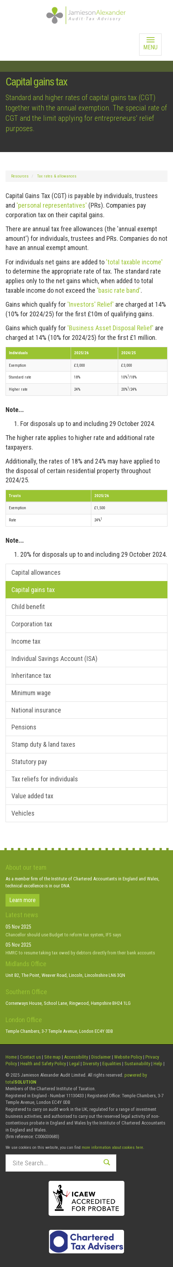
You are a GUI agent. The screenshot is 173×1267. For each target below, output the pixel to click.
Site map (52, 1057)
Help (157, 1063)
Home (11, 1057)
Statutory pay (29, 762)
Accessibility (76, 1057)
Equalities (111, 1063)
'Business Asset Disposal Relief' (110, 328)
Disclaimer (101, 1057)
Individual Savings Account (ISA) (54, 658)
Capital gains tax (33, 590)
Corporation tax (31, 624)
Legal (74, 1063)
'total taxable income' (134, 262)
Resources (20, 176)
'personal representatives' (52, 205)
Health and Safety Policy (43, 1063)
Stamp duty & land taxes (43, 744)
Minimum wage (31, 693)
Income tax (25, 641)
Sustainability (137, 1063)
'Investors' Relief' (90, 304)
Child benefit (28, 606)
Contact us (30, 1057)
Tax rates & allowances (57, 176)
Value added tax (32, 796)
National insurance (36, 710)
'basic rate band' (119, 290)
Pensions (23, 727)
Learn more (22, 900)
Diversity (91, 1063)
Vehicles (23, 813)
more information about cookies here (112, 1147)
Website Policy (128, 1057)
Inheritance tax (31, 675)
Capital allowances (36, 572)
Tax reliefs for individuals (44, 779)
